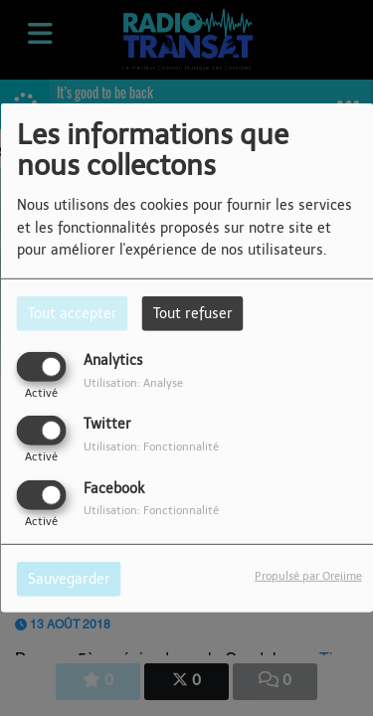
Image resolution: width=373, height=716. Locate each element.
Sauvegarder (69, 578)
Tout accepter (72, 313)
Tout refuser (193, 313)
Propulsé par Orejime (308, 575)
